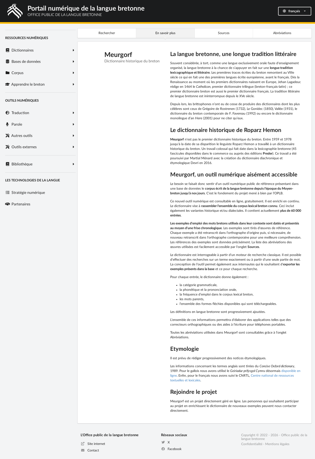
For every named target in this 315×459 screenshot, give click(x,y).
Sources (223, 33)
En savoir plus (165, 33)
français (294, 11)
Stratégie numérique (25, 193)
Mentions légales (277, 444)
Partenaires (17, 204)
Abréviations (282, 33)
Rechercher (106, 33)
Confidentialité (251, 444)
